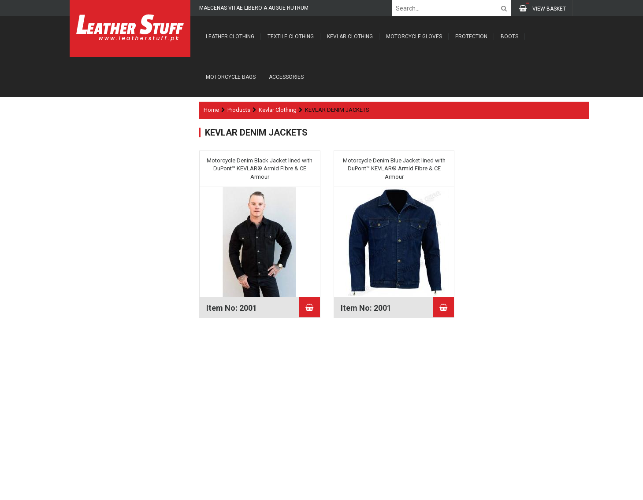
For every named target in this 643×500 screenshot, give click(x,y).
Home (211, 110)
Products (238, 110)
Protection (471, 36)
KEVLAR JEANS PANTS (116, 196)
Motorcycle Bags (231, 77)
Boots (509, 36)
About (85, 417)
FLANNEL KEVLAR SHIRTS (120, 213)
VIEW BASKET (542, 8)
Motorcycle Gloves (414, 36)
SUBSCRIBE (297, 453)
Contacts (88, 441)
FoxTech (562, 490)
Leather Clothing (230, 36)
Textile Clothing (291, 36)
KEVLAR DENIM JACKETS (119, 231)
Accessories (286, 77)
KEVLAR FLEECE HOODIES (120, 179)
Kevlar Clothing (350, 36)
